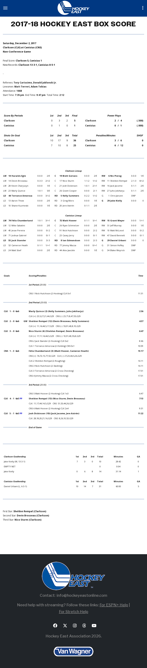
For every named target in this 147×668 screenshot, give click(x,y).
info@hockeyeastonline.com (82, 595)
